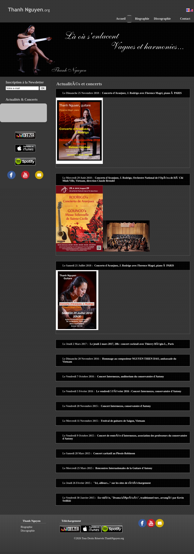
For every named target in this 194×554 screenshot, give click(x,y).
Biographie (26, 527)
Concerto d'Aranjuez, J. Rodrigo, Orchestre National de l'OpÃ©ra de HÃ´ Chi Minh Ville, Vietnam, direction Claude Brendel (122, 179)
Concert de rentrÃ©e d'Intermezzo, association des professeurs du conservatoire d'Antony (124, 437)
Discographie (28, 530)
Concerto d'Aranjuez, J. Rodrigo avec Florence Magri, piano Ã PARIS (142, 93)
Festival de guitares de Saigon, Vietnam (123, 420)
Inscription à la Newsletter (25, 82)
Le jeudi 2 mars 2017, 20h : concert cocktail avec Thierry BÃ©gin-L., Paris (132, 344)
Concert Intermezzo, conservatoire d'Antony (126, 406)
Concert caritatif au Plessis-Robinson (114, 453)
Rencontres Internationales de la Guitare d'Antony (123, 468)
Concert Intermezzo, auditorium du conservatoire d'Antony (130, 376)
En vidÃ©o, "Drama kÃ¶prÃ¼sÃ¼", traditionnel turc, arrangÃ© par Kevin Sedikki (123, 499)
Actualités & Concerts (22, 99)
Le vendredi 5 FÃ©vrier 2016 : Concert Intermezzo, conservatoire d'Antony (138, 391)
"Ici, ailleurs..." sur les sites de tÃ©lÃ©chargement (122, 483)
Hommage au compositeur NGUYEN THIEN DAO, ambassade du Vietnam (119, 360)
